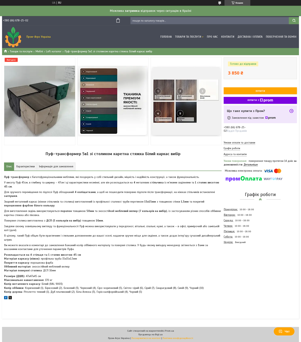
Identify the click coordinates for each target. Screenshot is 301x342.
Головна (166, 36)
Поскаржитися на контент (146, 338)
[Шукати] (294, 20)
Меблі (39, 51)
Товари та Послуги (188, 36)
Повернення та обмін (281, 36)
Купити (260, 91)
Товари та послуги (21, 51)
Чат (284, 331)
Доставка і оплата (250, 36)
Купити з (260, 100)
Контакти (227, 36)
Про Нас (212, 36)
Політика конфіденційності (178, 338)
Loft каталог (53, 51)
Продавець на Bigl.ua (150, 334)
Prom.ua (169, 330)
